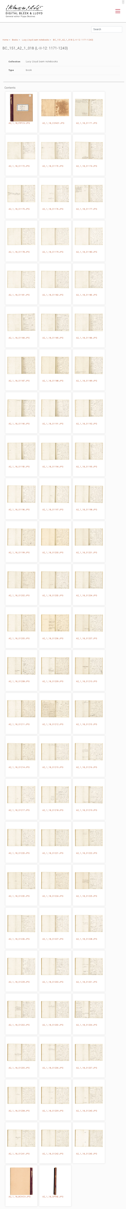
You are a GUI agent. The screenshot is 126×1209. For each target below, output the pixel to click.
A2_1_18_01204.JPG (86, 595)
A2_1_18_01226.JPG (19, 939)
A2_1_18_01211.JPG (19, 724)
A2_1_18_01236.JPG (52, 1068)
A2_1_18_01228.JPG (86, 939)
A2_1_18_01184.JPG (19, 338)
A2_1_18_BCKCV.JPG (20, 1196)
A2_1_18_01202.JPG (19, 595)
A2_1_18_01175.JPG (19, 209)
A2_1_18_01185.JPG (52, 338)
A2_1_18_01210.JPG (86, 681)
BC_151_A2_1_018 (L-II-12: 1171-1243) (73, 40)
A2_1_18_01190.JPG (19, 423)
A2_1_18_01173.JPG (52, 166)
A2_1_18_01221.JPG (52, 853)
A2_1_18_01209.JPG (52, 681)
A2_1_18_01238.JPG (19, 1111)
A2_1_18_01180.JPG (86, 252)
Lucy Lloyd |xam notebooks (35, 40)
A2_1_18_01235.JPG (19, 1068)
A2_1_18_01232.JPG (19, 1025)
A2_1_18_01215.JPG (52, 767)
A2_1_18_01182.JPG (52, 295)
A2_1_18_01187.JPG (19, 381)
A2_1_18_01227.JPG (52, 939)
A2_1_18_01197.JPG (52, 509)
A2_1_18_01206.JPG (52, 638)
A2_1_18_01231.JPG (86, 982)
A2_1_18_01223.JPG (19, 896)
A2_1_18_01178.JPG (19, 252)
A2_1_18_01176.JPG (52, 209)
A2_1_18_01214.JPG (19, 767)
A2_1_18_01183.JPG (86, 295)
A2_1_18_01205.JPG (19, 638)
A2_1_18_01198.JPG (86, 509)
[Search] (106, 29)
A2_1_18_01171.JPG (86, 123)
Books (15, 40)
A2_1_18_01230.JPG (52, 982)
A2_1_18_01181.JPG (19, 295)
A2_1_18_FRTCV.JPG (19, 123)
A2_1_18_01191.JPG (52, 423)
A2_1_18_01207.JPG (86, 638)
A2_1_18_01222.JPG (86, 853)
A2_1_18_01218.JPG (52, 810)
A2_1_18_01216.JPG (86, 767)
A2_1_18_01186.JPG (86, 338)
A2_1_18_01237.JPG (86, 1068)
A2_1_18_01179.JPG (52, 252)
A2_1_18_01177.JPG (86, 209)
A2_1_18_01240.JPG (86, 1111)
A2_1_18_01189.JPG (86, 381)
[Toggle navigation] (117, 11)
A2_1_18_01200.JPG (52, 552)
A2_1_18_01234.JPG (86, 1025)
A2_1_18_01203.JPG (52, 595)
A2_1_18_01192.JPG (86, 423)
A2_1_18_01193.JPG (19, 466)
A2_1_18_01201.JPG (86, 552)
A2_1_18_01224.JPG (52, 896)
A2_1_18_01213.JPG (86, 724)
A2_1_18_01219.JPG (86, 810)
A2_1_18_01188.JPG (52, 381)
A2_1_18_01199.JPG (19, 552)
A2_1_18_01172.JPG (19, 166)
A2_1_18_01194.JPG (52, 466)
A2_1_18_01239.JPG (52, 1111)
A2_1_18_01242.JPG (52, 1153)
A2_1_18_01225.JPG (86, 896)
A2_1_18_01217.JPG (19, 810)
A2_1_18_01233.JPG (52, 1025)
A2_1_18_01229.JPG (19, 982)
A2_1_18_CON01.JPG (53, 123)
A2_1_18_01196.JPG (19, 509)
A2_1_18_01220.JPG (19, 853)
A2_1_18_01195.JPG (86, 466)
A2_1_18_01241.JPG (19, 1153)
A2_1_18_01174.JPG (86, 166)
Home (5, 40)
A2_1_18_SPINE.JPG (52, 1196)
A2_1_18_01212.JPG (52, 724)
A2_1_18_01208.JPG (19, 681)
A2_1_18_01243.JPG (86, 1153)
